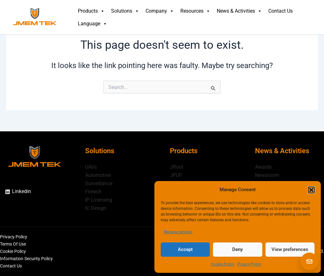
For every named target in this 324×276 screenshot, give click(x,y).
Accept (185, 249)
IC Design (95, 208)
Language (92, 23)
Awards (263, 166)
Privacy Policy (249, 264)
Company (160, 11)
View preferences (289, 249)
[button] (311, 190)
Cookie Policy (222, 264)
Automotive (98, 175)
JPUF (176, 175)
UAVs (91, 166)
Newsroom (267, 175)
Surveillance (98, 183)
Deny (237, 249)
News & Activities (239, 11)
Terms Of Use (13, 244)
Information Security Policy (26, 258)
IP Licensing (98, 200)
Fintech (93, 191)
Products (91, 11)
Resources (195, 11)
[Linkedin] (18, 191)
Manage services (178, 232)
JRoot (176, 166)
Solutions (125, 11)
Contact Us (280, 11)
